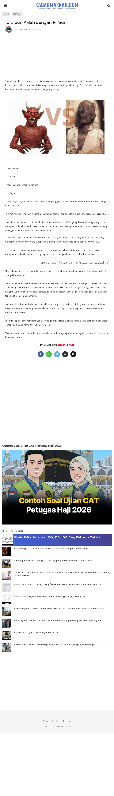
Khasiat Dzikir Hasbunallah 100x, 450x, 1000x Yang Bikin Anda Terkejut (57, 537)
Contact (56, 721)
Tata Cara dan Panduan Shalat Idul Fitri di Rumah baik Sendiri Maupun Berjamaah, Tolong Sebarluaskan (62, 574)
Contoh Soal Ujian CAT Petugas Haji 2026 (31, 445)
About (46, 721)
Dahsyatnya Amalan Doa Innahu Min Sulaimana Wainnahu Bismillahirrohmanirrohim (59, 608)
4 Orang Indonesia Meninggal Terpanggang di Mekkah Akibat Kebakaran (53, 560)
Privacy (67, 721)
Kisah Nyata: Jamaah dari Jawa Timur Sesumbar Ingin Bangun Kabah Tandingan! (57, 620)
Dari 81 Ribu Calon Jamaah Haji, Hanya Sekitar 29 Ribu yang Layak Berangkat (55, 644)
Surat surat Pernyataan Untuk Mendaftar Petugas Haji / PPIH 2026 (49, 596)
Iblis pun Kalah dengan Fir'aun (35, 22)
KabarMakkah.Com (32, 29)
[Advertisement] (57, 55)
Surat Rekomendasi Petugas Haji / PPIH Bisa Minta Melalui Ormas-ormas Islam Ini (58, 584)
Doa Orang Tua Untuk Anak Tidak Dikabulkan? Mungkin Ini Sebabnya (51, 548)
